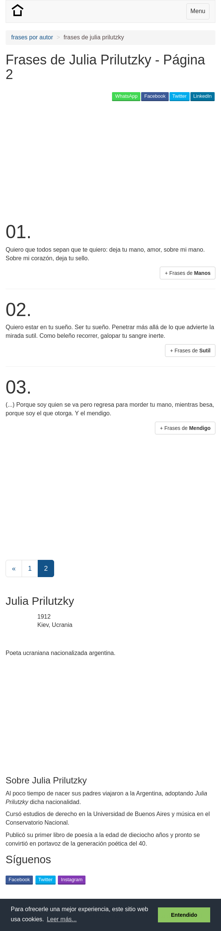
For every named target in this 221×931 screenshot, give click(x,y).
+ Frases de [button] (188, 273)
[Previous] (14, 568)
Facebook (154, 96)
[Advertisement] (93, 160)
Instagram (72, 879)
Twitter (179, 96)
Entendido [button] (184, 915)
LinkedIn (202, 96)
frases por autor (32, 37)
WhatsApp (126, 96)
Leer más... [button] (62, 919)
